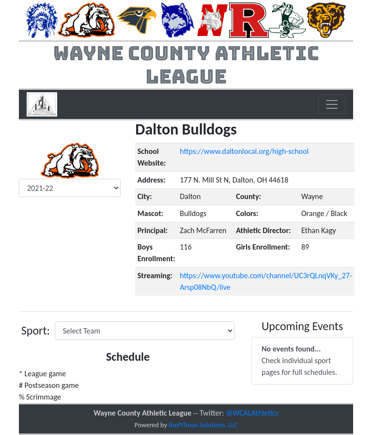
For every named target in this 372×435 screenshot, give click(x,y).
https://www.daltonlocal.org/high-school (244, 151)
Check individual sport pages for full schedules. (299, 360)
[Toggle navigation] (331, 104)
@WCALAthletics (252, 413)
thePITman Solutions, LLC (203, 425)
